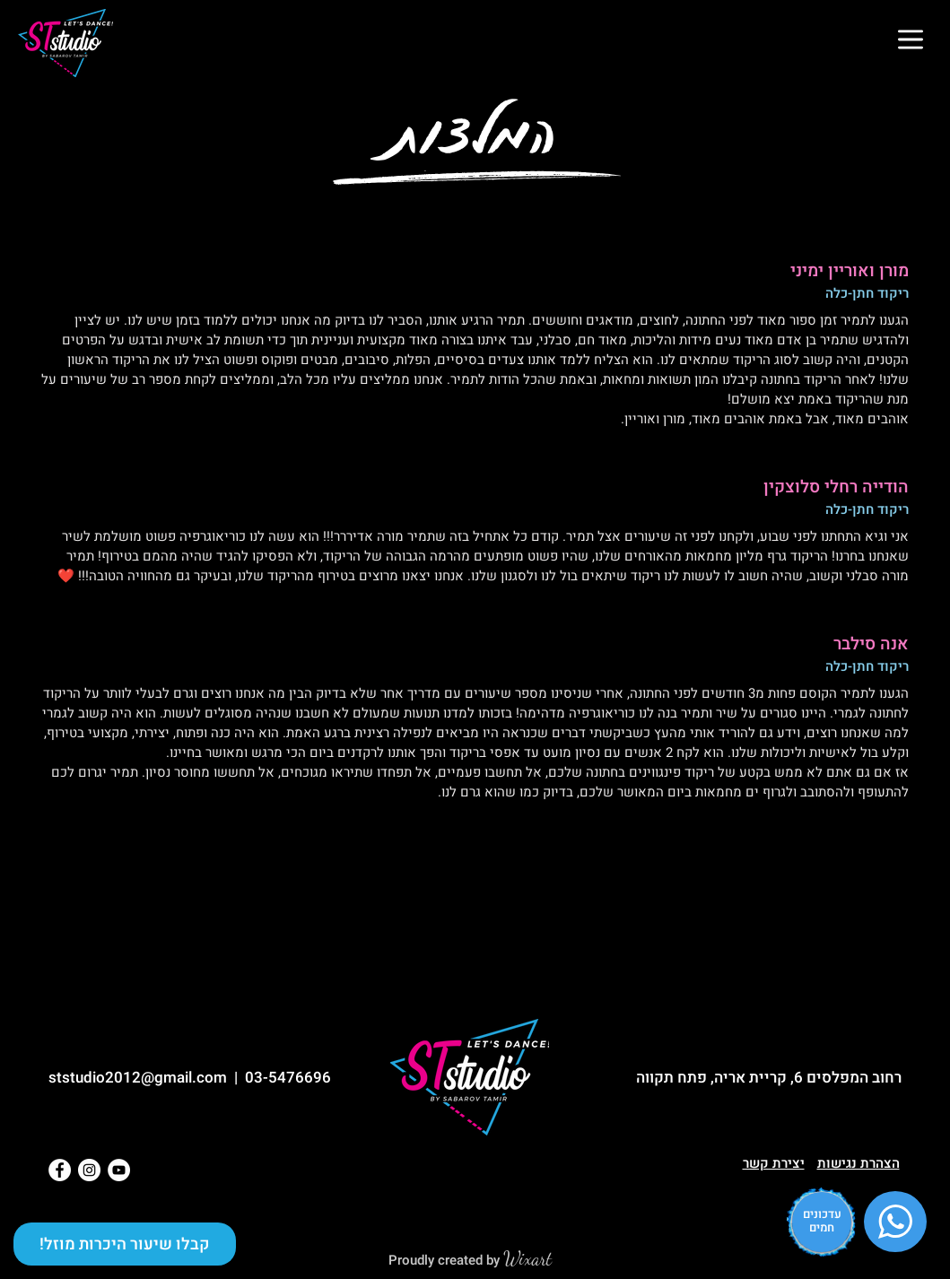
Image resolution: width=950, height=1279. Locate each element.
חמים (821, 1227)
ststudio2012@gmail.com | (146, 1077)
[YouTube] (119, 1170)
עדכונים (822, 1213)
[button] (910, 39)
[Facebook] (59, 1170)
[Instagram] (89, 1170)
